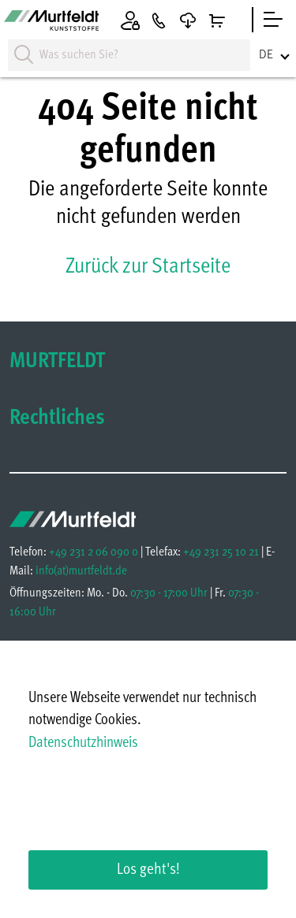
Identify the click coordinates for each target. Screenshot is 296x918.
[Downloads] (187, 20)
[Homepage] (51, 22)
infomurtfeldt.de (81, 571)
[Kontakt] (158, 20)
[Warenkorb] (217, 20)
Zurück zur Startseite (148, 267)
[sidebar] (273, 19)
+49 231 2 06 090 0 (93, 552)
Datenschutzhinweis (83, 743)
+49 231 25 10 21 (221, 552)
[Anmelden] (130, 20)
